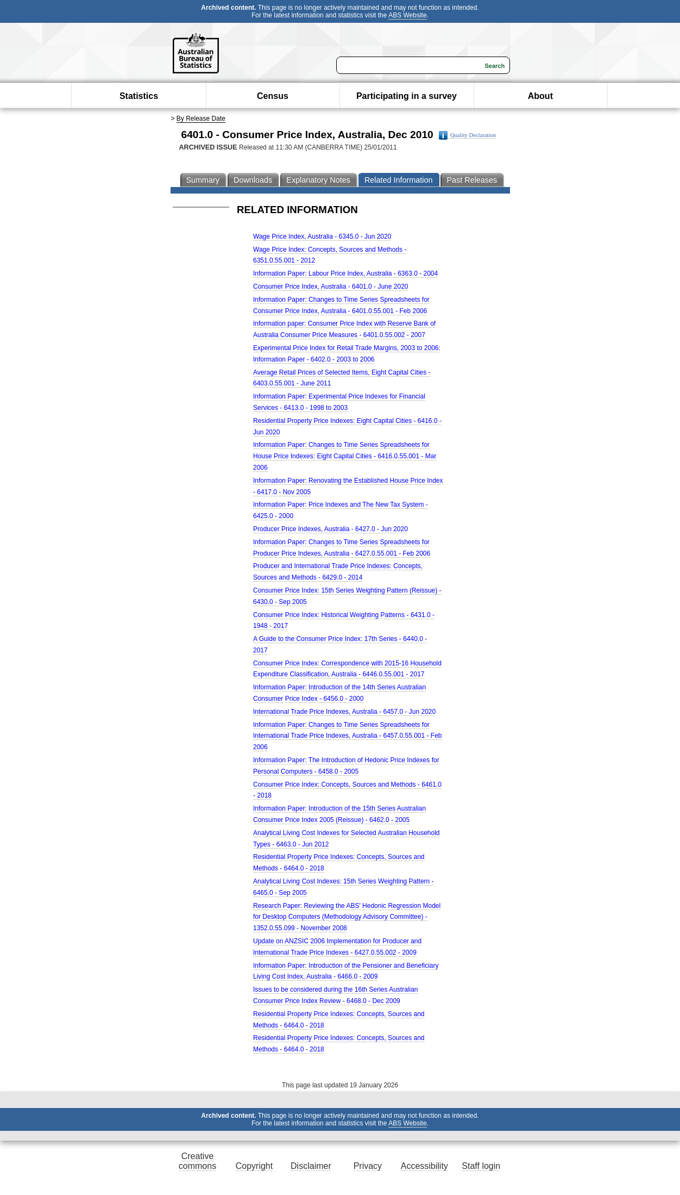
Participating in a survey (406, 96)
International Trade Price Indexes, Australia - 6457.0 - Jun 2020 (344, 711)
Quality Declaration (467, 135)
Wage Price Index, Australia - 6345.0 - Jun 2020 (322, 236)
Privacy (368, 1166)
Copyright (254, 1166)
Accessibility (424, 1166)
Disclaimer (311, 1166)
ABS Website (407, 15)
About (540, 96)
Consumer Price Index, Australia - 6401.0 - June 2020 (330, 286)
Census (272, 96)
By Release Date (201, 118)
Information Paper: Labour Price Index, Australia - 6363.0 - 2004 (345, 273)
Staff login (481, 1166)
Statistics (138, 96)
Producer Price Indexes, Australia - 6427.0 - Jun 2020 (330, 529)
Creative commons (197, 1161)
